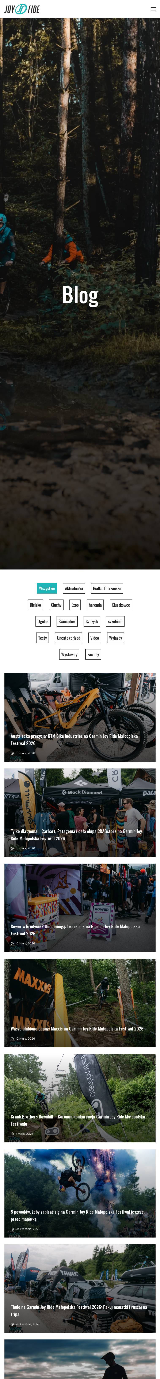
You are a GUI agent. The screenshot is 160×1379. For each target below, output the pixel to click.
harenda (95, 605)
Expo (75, 605)
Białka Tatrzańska (107, 588)
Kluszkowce (121, 605)
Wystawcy (69, 654)
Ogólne (43, 621)
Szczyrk (92, 621)
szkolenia (115, 621)
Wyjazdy (115, 638)
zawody (93, 654)
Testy (42, 638)
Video (94, 638)
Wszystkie (47, 588)
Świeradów (67, 621)
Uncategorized (68, 638)
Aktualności (74, 588)
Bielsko (35, 605)
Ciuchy (56, 605)
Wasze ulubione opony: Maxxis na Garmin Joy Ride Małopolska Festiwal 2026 (77, 1028)
